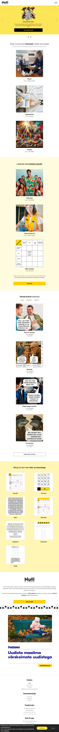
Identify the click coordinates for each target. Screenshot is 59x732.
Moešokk (29, 369)
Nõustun (42, 728)
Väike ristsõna (29, 269)
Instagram (29, 698)
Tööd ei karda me (29, 233)
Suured (22, 300)
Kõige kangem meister (30, 406)
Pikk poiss (29, 198)
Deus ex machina (29, 332)
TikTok (29, 700)
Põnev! (29, 79)
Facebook (29, 696)
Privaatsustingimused (29, 708)
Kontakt (29, 687)
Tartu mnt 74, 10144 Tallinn (29, 721)
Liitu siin (29, 283)
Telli (29, 683)
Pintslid (29, 150)
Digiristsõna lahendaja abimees (29, 689)
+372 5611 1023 (29, 723)
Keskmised (29, 300)
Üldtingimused (29, 710)
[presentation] (2, 20)
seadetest (10, 730)
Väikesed (36, 300)
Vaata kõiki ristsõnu (30, 454)
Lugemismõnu (29, 114)
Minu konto (29, 685)
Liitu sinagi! (29, 602)
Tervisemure (29, 443)
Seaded (53, 728)
